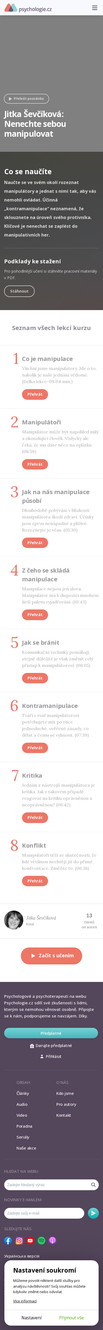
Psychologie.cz (28, 7)
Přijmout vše (71, 1318)
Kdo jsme (65, 1093)
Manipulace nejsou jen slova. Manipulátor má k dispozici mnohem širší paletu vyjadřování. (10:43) (60, 595)
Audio (21, 1104)
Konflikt (34, 845)
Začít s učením (51, 956)
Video (21, 1115)
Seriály (22, 1137)
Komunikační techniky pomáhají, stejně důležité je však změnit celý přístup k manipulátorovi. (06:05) (57, 658)
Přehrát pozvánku (25, 98)
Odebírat (93, 1213)
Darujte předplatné (51, 1045)
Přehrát (35, 394)
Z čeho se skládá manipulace (46, 574)
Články (22, 1093)
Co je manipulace (47, 358)
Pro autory (66, 1104)
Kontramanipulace (50, 705)
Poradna (24, 1126)
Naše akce (26, 1148)
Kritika (32, 775)
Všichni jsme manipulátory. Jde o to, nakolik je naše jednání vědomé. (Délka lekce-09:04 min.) (59, 375)
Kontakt (63, 1115)
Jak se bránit (40, 642)
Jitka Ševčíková (41, 918)
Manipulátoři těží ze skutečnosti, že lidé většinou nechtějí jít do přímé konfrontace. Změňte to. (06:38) (59, 861)
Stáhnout (19, 291)
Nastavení (31, 1318)
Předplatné (51, 1033)
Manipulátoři (41, 422)
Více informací (25, 1301)
